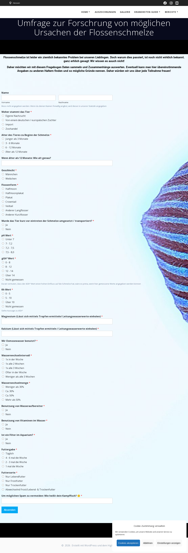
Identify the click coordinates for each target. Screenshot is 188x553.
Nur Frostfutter (14, 481)
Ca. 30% (9, 391)
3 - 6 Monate (12, 143)
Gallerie (125, 12)
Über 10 (9, 302)
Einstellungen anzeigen (168, 543)
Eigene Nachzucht (15, 115)
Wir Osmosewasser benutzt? (19, 341)
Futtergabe (9, 449)
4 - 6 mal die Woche (16, 457)
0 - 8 (7, 262)
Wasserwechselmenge (15, 382)
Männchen (11, 174)
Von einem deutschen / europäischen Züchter (30, 120)
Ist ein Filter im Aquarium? (18, 435)
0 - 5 (7, 293)
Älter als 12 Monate (16, 151)
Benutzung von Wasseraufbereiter (23, 406)
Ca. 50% (9, 395)
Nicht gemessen (14, 279)
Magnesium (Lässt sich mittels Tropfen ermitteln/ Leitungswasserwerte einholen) (52, 316)
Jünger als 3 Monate (16, 138)
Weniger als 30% (14, 386)
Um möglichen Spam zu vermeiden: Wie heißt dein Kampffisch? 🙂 (41, 495)
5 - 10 (8, 297)
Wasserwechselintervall (16, 355)
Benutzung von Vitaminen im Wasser (24, 420)
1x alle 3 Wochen (14, 368)
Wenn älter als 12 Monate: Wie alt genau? (26, 158)
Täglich (9, 453)
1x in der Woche (14, 359)
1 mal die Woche (14, 466)
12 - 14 (9, 271)
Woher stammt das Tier (16, 111)
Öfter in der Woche (16, 372)
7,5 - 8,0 (9, 252)
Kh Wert (7, 289)
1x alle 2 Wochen (14, 363)
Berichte (170, 12)
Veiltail (9, 206)
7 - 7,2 (8, 243)
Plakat (8, 197)
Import (9, 124)
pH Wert (7, 235)
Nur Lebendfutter (15, 476)
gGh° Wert (8, 258)
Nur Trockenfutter (15, 485)
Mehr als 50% (13, 399)
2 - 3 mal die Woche (16, 462)
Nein (8, 229)
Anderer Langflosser (16, 210)
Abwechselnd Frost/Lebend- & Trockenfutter (30, 489)
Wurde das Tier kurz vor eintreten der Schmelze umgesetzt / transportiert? (47, 221)
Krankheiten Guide (146, 12)
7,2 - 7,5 (9, 248)
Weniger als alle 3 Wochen (20, 376)
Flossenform (9, 184)
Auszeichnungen (105, 12)
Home (84, 12)
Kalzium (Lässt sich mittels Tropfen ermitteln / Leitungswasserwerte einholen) (50, 328)
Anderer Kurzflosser (16, 214)
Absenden (10, 510)
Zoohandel (11, 128)
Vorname (5, 102)
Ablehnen (147, 543)
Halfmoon (11, 188)
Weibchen (10, 178)
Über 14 (9, 275)
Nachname (63, 102)
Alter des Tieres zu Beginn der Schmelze (26, 135)
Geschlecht (9, 170)
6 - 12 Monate (13, 147)
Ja (6, 225)
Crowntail (10, 201)
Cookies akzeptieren (128, 543)
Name (5, 92)
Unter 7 (9, 239)
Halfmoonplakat (14, 193)
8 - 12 (8, 266)
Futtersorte (9, 472)
